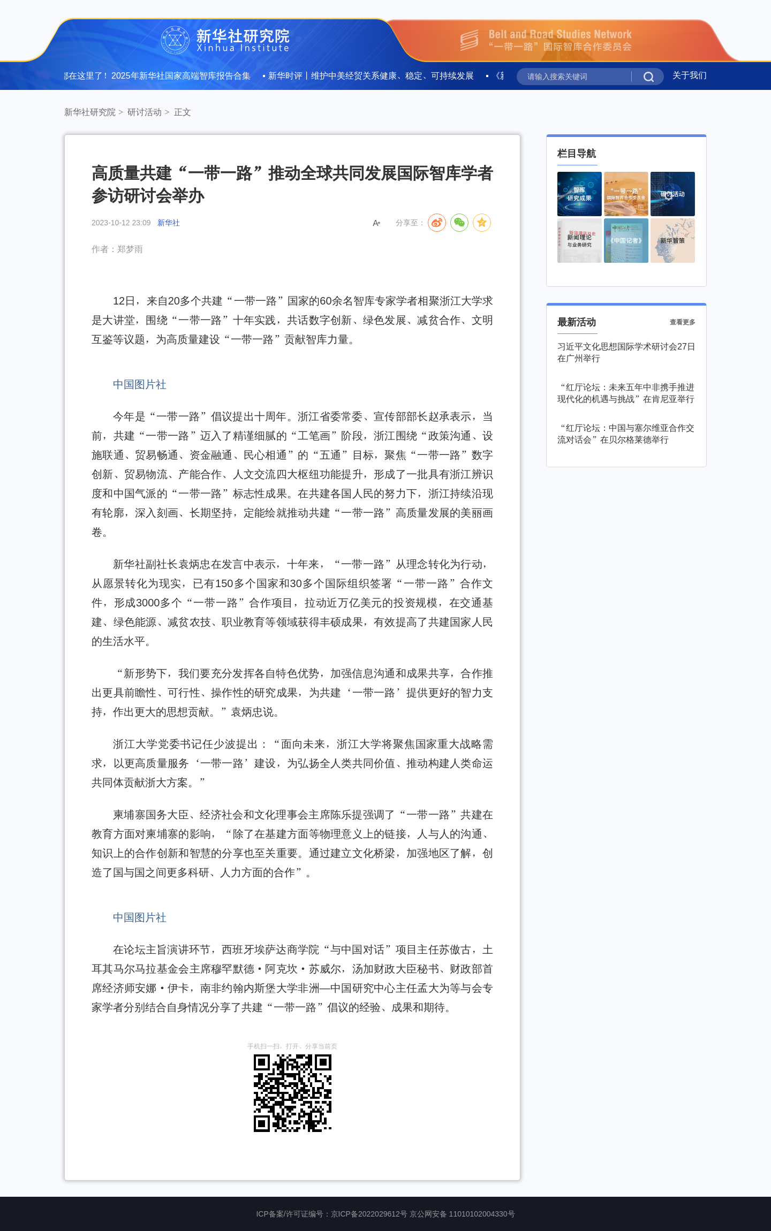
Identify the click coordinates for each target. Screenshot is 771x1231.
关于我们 (689, 75)
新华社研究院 (90, 112)
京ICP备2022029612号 (369, 1214)
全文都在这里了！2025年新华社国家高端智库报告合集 (149, 75)
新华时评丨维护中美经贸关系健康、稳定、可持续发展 (374, 75)
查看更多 (683, 322)
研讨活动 (144, 112)
